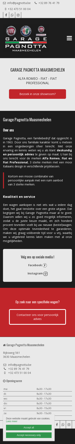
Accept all (29, 427)
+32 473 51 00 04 (17, 9)
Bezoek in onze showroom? (37, 94)
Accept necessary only (29, 435)
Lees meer (11, 421)
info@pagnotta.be (17, 3)
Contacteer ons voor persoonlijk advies (37, 317)
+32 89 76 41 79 (47, 3)
